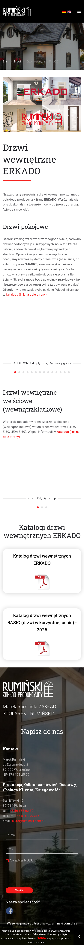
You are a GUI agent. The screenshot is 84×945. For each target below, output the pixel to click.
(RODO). (41, 938)
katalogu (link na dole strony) (26, 294)
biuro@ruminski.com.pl (28, 821)
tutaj (42, 942)
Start (5, 61)
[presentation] (34, 872)
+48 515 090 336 (27, 816)
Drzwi (17, 61)
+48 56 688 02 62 (20, 811)
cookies (26, 934)
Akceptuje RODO (20, 860)
